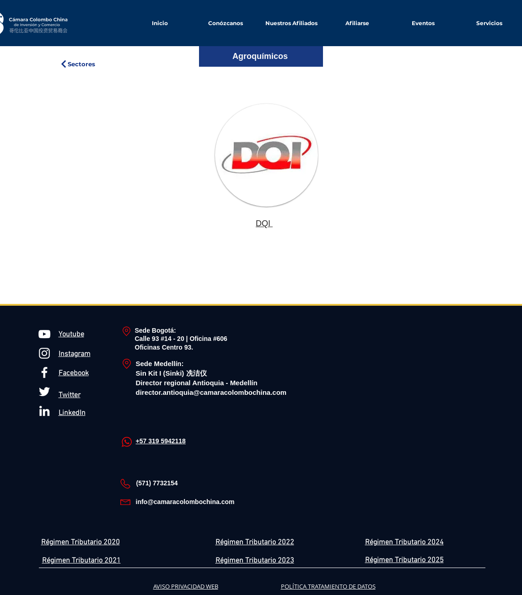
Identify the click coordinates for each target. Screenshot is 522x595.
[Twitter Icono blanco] (44, 391)
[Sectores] (77, 64)
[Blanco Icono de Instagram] (44, 353)
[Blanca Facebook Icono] (44, 372)
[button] (357, 23)
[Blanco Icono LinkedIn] (44, 411)
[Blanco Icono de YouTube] (44, 334)
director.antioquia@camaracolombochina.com (211, 392)
